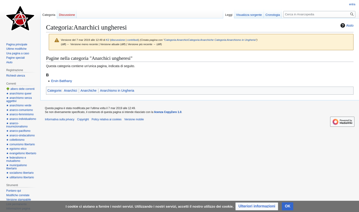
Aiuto (346, 25)
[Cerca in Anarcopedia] (319, 14)
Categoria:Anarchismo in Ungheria (235, 39)
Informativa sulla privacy (59, 119)
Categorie (54, 90)
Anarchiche (89, 90)
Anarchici (70, 90)
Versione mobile (134, 119)
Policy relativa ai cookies (107, 119)
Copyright (83, 119)
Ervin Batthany (61, 81)
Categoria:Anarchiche (201, 39)
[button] (256, 206)
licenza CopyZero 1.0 (167, 112)
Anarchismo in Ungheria (117, 90)
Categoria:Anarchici (176, 39)
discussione (118, 39)
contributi (132, 39)
